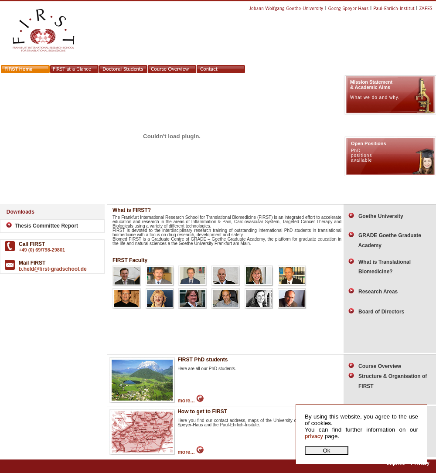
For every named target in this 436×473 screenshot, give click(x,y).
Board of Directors (376, 312)
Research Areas (373, 292)
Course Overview (374, 366)
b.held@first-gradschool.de (53, 269)
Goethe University (375, 216)
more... (190, 401)
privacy (314, 436)
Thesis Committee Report (40, 226)
